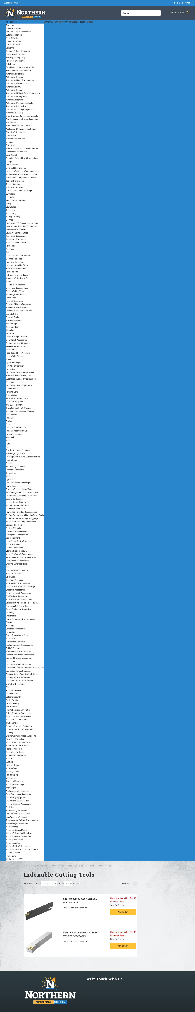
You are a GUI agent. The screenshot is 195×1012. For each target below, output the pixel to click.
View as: (125, 883)
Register (186, 2)
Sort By (37, 883)
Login (177, 2)
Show (61, 883)
